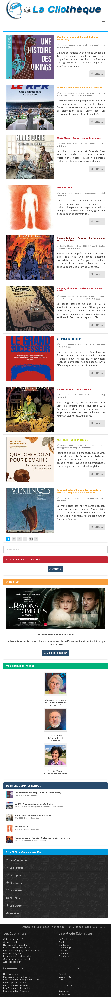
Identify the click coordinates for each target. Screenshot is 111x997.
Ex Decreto (64, 994)
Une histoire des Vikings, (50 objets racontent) (38, 792)
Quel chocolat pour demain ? (73, 440)
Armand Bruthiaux (66, 296)
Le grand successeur (69, 339)
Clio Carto (16, 905)
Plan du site (58, 926)
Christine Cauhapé (66, 193)
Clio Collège (17, 882)
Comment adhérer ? (13, 942)
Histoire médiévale (94, 45)
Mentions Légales (12, 954)
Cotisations (64, 974)
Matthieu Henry (65, 144)
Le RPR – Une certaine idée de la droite (80, 87)
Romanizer (64, 991)
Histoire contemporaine (94, 344)
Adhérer (14, 913)
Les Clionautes (19, 860)
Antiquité (93, 246)
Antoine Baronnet (66, 344)
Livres (62, 980)
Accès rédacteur (12, 962)
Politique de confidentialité (17, 956)
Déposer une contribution (16, 977)
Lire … (98, 74)
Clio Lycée (64, 945)
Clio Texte (16, 890)
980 (31, 539)
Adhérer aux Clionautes (35, 926)
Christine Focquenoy (67, 45)
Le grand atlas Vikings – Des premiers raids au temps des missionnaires (79, 491)
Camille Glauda (66, 246)
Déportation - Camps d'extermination (71, 299)
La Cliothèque (66, 939)
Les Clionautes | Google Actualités (21, 980)
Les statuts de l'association (17, 948)
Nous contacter (11, 974)
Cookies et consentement (16, 959)
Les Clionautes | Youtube (16, 991)
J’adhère (55, 568)
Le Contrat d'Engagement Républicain (22, 951)
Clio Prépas (16, 867)
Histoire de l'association (15, 945)
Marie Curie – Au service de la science (79, 138)
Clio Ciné (15, 897)
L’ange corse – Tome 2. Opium (74, 389)
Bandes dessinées (91, 144)
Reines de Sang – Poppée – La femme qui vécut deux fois (42, 838)
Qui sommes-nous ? (13, 939)
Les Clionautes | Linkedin (16, 985)
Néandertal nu (65, 187)
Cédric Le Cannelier (66, 93)
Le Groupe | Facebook (14, 983)
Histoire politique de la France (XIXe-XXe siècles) (43, 807)
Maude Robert (64, 498)
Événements (65, 977)
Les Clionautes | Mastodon (17, 988)
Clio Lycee (15, 875)
